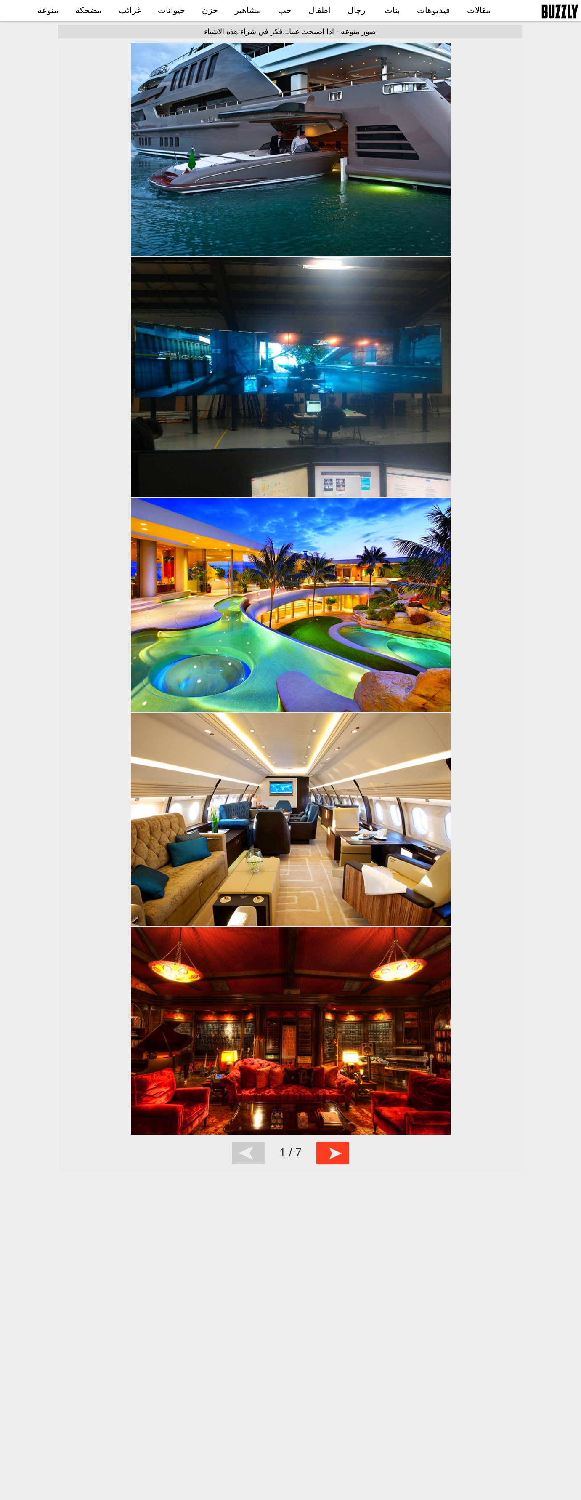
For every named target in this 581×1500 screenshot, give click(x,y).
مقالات (479, 10)
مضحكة (88, 10)
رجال (357, 10)
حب (285, 10)
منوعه (47, 10)
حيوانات (171, 10)
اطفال (319, 10)
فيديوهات (433, 10)
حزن (210, 10)
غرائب (130, 10)
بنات (392, 10)
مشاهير (248, 10)
